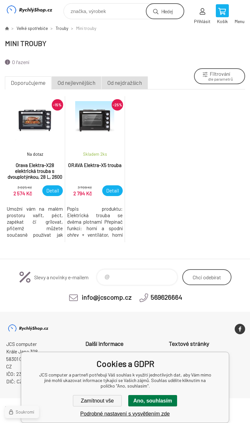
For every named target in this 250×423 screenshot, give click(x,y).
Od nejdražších (124, 82)
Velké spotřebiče (32, 28)
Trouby (62, 28)
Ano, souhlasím (152, 400)
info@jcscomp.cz (107, 297)
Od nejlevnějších (76, 82)
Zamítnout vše (97, 400)
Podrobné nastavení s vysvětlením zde (125, 413)
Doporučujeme (28, 82)
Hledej (167, 11)
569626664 (166, 297)
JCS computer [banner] (33, 9)
